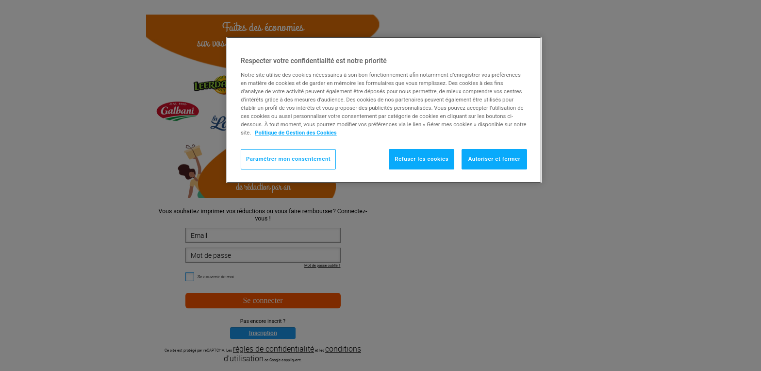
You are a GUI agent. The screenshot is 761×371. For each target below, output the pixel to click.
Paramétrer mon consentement (288, 158)
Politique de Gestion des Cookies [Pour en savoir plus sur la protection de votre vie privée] (296, 132)
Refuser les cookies (421, 158)
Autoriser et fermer (494, 158)
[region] (384, 110)
